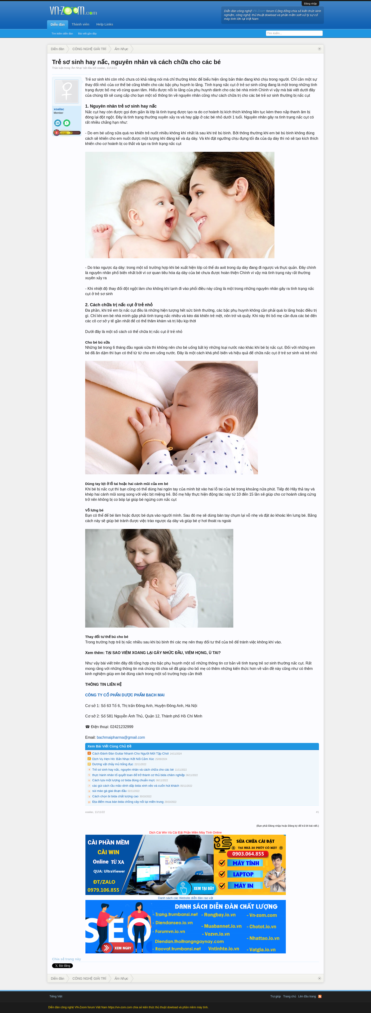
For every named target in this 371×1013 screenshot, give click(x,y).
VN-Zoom (259, 11)
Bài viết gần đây (87, 33)
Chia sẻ (58, 959)
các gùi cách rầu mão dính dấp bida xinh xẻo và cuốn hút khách (135, 785)
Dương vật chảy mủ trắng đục (112, 764)
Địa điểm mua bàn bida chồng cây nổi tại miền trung (127, 801)
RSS (320, 996)
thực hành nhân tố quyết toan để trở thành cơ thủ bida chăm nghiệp (138, 775)
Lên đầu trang (307, 996)
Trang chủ (289, 996)
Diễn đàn (58, 24)
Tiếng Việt (55, 996)
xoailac (101, 67)
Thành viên (80, 24)
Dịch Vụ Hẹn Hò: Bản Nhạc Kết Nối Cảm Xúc (123, 759)
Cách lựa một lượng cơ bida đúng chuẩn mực (123, 780)
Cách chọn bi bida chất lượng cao (115, 796)
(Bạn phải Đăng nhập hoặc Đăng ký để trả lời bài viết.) (287, 825)
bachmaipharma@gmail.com (121, 737)
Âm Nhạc (76, 67)
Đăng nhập (310, 3)
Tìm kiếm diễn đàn (62, 33)
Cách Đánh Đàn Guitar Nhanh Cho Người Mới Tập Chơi (130, 753)
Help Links (104, 24)
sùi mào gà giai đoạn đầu (109, 791)
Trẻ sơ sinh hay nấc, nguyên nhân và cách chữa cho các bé (133, 769)
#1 (317, 812)
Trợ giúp (275, 996)
